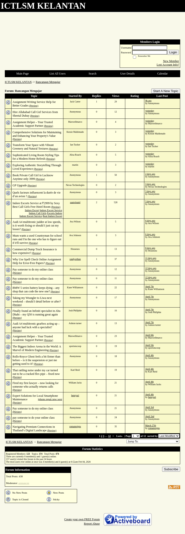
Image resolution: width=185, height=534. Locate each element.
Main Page (22, 73)
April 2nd (149, 416)
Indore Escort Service (51, 210)
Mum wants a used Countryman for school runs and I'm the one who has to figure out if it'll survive (37, 239)
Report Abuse (92, 523)
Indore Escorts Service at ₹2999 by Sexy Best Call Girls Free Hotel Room (36, 204)
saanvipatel (75, 202)
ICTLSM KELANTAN (18, 82)
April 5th (149, 345)
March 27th (150, 425)
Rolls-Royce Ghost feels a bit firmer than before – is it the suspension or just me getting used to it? (36, 360)
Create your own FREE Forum (82, 519)
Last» (119, 435)
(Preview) (33, 105)
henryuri (75, 395)
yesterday (149, 110)
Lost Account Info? (168, 64)
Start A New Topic (165, 91)
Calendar (162, 73)
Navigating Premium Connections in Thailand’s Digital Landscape (34, 428)
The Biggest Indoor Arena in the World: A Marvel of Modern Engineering (37, 348)
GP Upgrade (20, 185)
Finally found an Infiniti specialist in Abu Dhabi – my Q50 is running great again (36, 312)
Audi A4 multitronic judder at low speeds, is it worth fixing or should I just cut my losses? (37, 225)
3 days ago (150, 184)
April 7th (149, 286)
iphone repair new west (50, 399)
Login (173, 52)
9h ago (148, 100)
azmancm (23, 483)
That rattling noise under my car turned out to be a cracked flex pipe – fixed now (36, 372)
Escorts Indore (54, 213)
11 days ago (150, 258)
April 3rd (149, 407)
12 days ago (150, 268)
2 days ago (150, 174)
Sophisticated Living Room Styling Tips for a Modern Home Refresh (36, 156)
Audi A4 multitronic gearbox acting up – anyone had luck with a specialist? (36, 325)
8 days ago (150, 248)
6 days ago (150, 220)
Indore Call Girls (37, 213)
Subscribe (171, 469)
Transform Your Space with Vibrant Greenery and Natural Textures (33, 146)
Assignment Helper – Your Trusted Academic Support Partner (33, 123)
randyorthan (75, 259)
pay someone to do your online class (34, 417)
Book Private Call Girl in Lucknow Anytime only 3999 (33, 177)
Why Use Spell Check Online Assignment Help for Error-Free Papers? (37, 261)
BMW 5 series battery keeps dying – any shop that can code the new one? (36, 289)
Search (93, 73)
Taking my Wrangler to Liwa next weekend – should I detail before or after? (37, 299)
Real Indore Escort (52, 215)
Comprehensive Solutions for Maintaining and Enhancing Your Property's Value (37, 134)
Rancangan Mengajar (48, 82)
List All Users (57, 73)
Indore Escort (32, 210)
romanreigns (75, 426)
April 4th (149, 355)
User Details (127, 73)
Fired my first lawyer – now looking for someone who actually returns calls (36, 384)
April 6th (149, 335)
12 (109, 435)
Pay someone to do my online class (33, 269)
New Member (171, 61)
